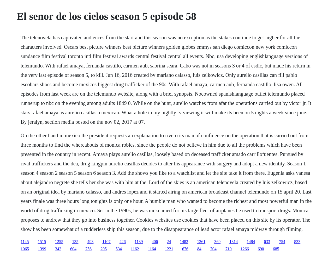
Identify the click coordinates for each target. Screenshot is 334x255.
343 (58, 249)
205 (103, 249)
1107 (106, 241)
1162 (135, 249)
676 (185, 249)
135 (75, 241)
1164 (152, 249)
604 (73, 249)
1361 (201, 241)
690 (261, 249)
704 (213, 249)
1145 (25, 241)
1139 (139, 241)
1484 (251, 241)
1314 (233, 241)
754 (282, 241)
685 (276, 249)
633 (267, 241)
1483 (184, 241)
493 (90, 241)
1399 (42, 249)
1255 (59, 241)
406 (155, 241)
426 (123, 241)
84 (199, 249)
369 (217, 241)
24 (169, 241)
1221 (169, 249)
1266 (245, 249)
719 (228, 249)
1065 (25, 249)
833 (297, 241)
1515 (42, 241)
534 (119, 249)
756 (88, 249)
